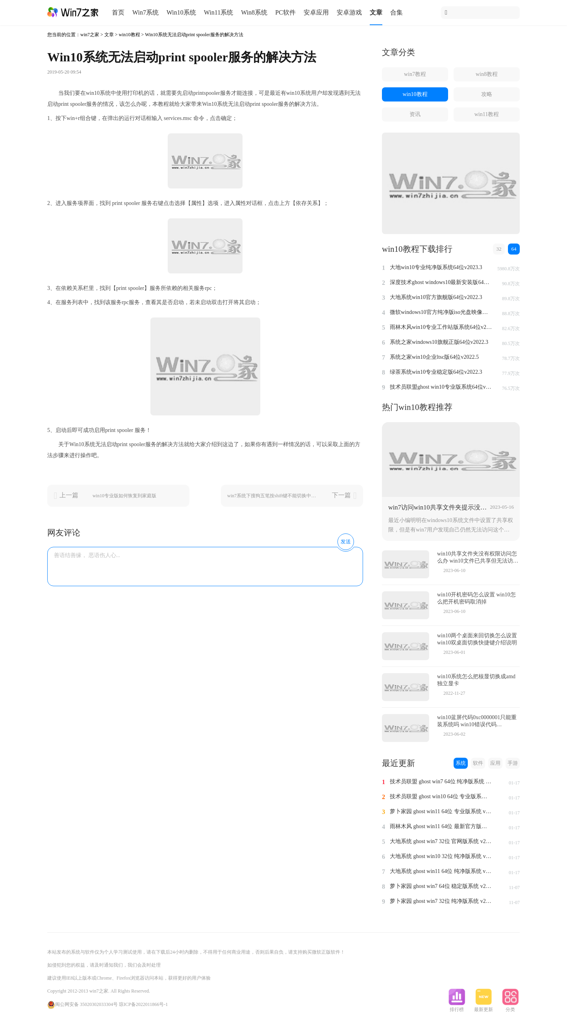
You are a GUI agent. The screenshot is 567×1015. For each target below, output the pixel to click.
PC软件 (285, 12)
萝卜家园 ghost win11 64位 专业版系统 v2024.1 (441, 811)
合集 (396, 12)
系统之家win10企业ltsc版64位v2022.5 (434, 357)
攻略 (486, 94)
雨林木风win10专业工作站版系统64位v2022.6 (441, 327)
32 (499, 249)
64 (514, 249)
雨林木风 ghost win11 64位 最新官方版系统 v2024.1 (441, 826)
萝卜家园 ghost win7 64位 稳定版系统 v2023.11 (441, 886)
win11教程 (486, 114)
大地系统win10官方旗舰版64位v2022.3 (436, 297)
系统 (461, 763)
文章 (376, 12)
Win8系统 (254, 12)
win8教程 (487, 74)
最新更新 (483, 1007)
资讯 (415, 114)
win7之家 (89, 34)
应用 (495, 763)
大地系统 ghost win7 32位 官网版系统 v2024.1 (441, 841)
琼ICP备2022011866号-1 (143, 1004)
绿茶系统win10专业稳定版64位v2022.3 (436, 372)
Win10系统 (181, 12)
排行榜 (456, 1007)
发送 (346, 541)
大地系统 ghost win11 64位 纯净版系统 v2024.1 (441, 871)
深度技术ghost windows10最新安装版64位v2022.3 (441, 282)
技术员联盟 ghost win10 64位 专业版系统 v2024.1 (441, 796)
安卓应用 (316, 12)
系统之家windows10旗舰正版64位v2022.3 (439, 342)
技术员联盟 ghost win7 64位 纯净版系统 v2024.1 (441, 781)
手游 (513, 763)
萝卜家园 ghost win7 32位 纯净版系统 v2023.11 (441, 901)
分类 (510, 1007)
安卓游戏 (349, 12)
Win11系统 (218, 12)
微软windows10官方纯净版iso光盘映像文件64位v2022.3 (441, 312)
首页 (118, 12)
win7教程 (415, 74)
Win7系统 (145, 12)
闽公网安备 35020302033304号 (82, 1004)
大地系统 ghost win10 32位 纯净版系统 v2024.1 (441, 856)
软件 (478, 763)
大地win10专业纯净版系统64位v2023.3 (436, 267)
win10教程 (129, 34)
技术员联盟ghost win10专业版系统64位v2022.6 (441, 387)
